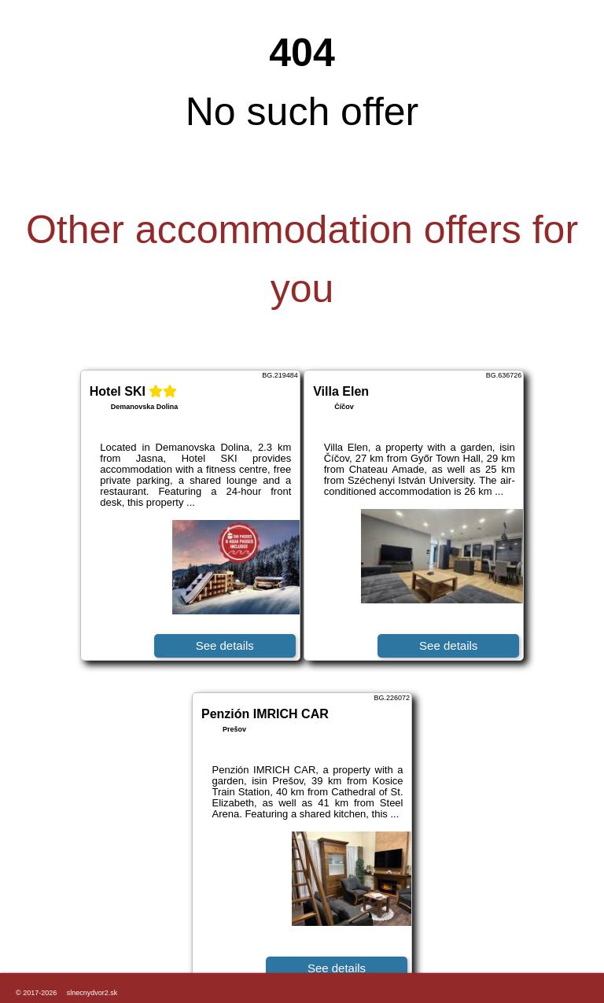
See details (225, 645)
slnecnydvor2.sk (92, 993)
